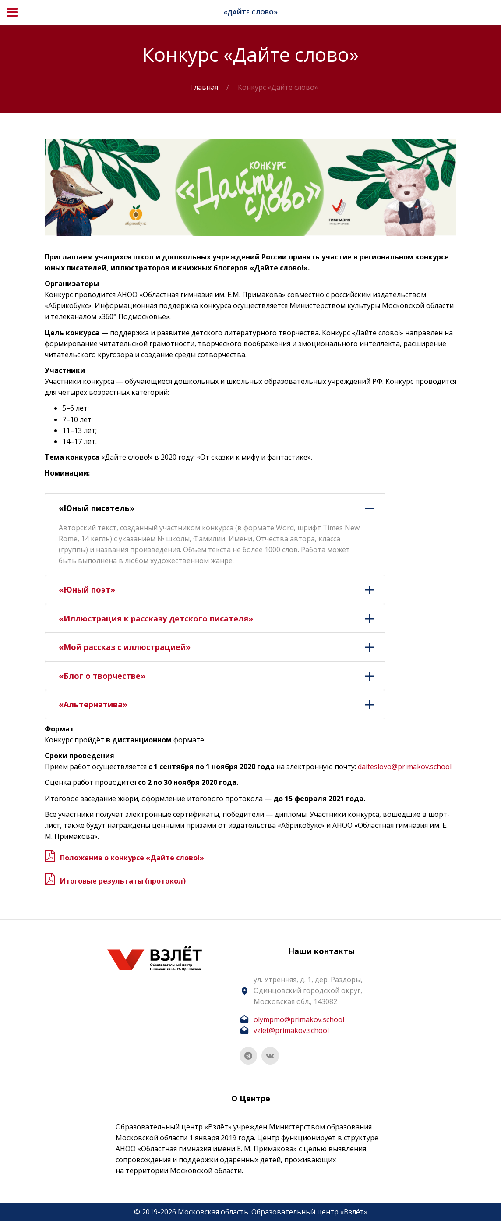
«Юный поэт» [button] (222, 589)
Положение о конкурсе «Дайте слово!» (132, 858)
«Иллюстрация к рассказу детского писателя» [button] (222, 618)
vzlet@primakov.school (291, 1030)
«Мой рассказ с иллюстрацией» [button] (222, 647)
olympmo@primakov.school (299, 1019)
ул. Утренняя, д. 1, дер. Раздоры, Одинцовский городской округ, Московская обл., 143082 (308, 990)
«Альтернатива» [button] (222, 704)
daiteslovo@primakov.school (405, 766)
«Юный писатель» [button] (222, 508)
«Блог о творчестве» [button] (222, 676)
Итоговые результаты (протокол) (123, 881)
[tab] (215, 508)
